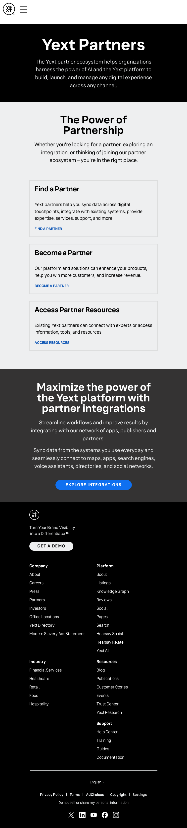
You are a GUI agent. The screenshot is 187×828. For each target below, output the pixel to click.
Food (33, 695)
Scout (101, 574)
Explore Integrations (94, 484)
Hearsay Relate (110, 642)
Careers (36, 583)
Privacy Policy (51, 794)
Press (34, 591)
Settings (140, 794)
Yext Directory (42, 625)
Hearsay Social (109, 633)
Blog (100, 670)
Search (102, 625)
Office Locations (44, 616)
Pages (102, 616)
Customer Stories (112, 687)
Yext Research (109, 712)
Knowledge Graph (112, 591)
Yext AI (102, 650)
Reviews (104, 600)
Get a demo (51, 546)
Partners (37, 600)
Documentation (110, 757)
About (34, 574)
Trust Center (107, 704)
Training (103, 740)
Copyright (118, 794)
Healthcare (39, 678)
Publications (107, 678)
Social (101, 608)
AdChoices (95, 794)
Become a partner (52, 286)
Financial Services (45, 670)
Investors (37, 608)
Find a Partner (48, 228)
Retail (34, 687)
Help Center (107, 732)
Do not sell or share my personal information (93, 802)
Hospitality (39, 704)
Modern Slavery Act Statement (57, 633)
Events (102, 695)
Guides (102, 749)
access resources (52, 342)
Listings (103, 583)
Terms (75, 794)
